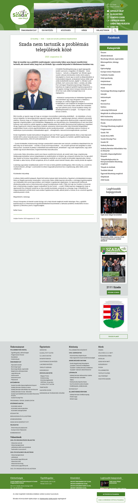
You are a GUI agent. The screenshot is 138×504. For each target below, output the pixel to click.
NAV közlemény (107, 117)
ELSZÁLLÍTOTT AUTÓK (47, 384)
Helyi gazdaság (107, 78)
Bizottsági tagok (16, 367)
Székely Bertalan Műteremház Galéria (81, 375)
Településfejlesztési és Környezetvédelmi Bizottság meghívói (111, 161)
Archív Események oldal (79, 483)
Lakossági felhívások (109, 110)
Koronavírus (105, 104)
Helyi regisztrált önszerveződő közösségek (82, 358)
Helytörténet (105, 81)
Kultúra (103, 107)
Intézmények (106, 97)
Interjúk (104, 94)
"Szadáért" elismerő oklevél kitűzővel (80, 370)
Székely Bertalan (107, 145)
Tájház (72, 380)
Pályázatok (14, 379)
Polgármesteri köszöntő (78, 350)
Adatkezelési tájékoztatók (48, 499)
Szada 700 (105, 133)
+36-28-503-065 (18, 488)
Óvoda (103, 123)
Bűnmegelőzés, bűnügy (110, 62)
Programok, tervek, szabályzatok (22, 400)
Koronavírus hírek (105, 356)
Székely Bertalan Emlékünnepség (79, 394)
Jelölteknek (14, 457)
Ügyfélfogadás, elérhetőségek (20, 352)
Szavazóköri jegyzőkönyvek (19, 459)
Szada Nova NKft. (107, 136)
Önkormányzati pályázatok (111, 120)
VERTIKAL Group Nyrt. (47, 382)
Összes (103, 52)
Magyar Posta (44, 376)
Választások (102, 30)
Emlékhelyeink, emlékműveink (78, 386)
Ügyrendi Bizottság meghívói (112, 174)
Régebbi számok (113, 292)
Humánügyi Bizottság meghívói (113, 91)
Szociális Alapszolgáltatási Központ (111, 155)
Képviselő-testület (16, 365)
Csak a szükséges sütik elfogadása (111, 500)
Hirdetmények (106, 85)
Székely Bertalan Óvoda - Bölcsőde (21, 392)
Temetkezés (44, 387)
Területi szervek (46, 367)
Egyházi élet (73, 389)
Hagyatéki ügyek (45, 390)
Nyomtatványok (45, 358)
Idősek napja (73, 399)
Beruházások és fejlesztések (20, 416)
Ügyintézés (47, 30)
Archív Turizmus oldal (78, 488)
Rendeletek (14, 357)
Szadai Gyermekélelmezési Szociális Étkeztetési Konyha (25, 394)
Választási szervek (16, 443)
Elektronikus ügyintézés (48, 361)
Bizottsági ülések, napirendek (112, 59)
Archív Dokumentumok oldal (80, 486)
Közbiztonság (44, 378)
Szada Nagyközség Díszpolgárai (79, 363)
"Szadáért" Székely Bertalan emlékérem (81, 367)
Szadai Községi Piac (108, 139)
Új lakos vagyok (45, 356)
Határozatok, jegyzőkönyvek (19, 465)
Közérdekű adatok (16, 406)
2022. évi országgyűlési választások (23, 468)
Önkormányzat (29, 30)
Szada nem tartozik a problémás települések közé (62, 39)
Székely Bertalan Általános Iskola (21, 387)
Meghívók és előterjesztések (112, 113)
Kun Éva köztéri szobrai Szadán (79, 384)
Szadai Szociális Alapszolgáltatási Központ (24, 385)
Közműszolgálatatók (46, 380)
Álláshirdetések (107, 56)
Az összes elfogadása (111, 494)
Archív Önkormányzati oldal (80, 481)
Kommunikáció (15, 433)
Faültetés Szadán (107, 75)
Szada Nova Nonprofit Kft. (19, 422)
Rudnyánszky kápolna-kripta (78, 382)
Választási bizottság (17, 463)
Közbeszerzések (16, 419)
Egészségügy (106, 68)
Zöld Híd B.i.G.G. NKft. (105, 353)
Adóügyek (43, 350)
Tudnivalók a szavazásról (18, 449)
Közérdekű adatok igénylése (19, 408)
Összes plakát (113, 336)
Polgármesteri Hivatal (17, 355)
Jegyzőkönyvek (15, 373)
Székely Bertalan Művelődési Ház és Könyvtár (114, 150)
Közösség (66, 30)
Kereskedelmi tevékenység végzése (52, 393)
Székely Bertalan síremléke (77, 377)
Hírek (84, 30)
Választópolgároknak (17, 445)
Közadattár (14, 413)
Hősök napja (73, 396)
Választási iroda (16, 461)
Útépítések (105, 177)
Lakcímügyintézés (46, 364)
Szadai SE (104, 142)
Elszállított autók (46, 353)
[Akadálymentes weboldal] (122, 5)
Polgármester (106, 129)
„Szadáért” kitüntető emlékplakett (80, 365)
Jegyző (103, 101)
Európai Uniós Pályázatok (110, 72)
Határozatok (15, 375)
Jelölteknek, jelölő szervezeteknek (21, 447)
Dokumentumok (16, 377)
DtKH (103, 65)
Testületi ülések (107, 170)
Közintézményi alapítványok (78, 355)
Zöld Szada (105, 180)
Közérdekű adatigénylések (19, 410)
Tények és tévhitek (108, 167)
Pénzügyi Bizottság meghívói (112, 126)
